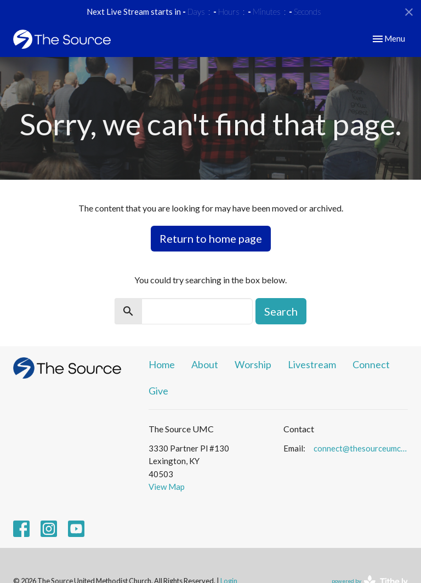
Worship (253, 364)
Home (162, 364)
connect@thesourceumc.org (361, 448)
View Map (167, 486)
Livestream (312, 364)
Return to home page (211, 238)
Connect (371, 364)
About (204, 364)
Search (281, 311)
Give (158, 391)
